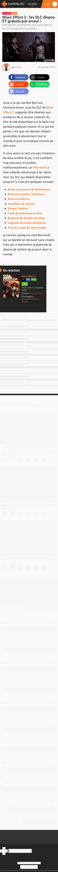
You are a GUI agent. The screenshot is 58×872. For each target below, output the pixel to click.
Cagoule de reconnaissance (27, 223)
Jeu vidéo (7, 13)
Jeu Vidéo (32, 4)
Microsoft (40, 167)
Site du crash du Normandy (27, 227)
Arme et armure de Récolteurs (29, 189)
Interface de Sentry (21, 204)
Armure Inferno (19, 199)
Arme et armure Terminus (26, 194)
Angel (19, 67)
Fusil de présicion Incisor (25, 213)
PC (23, 279)
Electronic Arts (35, 293)
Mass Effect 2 (29, 276)
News (14, 13)
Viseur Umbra (17, 208)
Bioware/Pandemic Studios (30, 300)
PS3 (28, 279)
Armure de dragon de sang (26, 218)
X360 (34, 279)
